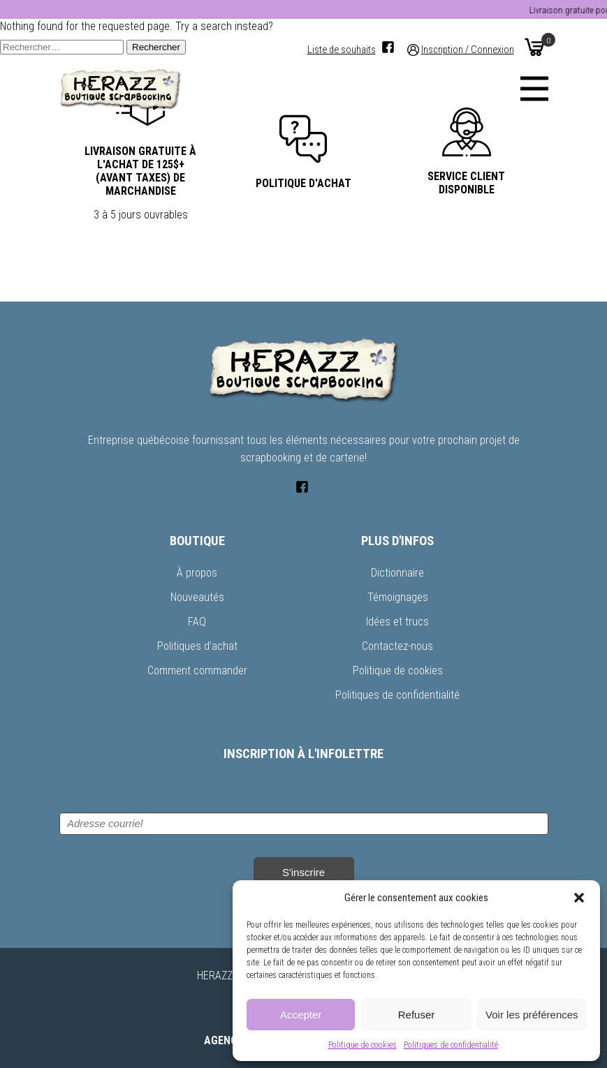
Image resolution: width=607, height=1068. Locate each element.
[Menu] (534, 89)
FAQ (197, 621)
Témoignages (397, 597)
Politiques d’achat (197, 646)
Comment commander (197, 670)
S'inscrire (303, 872)
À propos (197, 572)
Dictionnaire (397, 572)
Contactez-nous (397, 646)
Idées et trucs (397, 621)
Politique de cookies (362, 1045)
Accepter (300, 1015)
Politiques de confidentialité (451, 1045)
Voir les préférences (531, 1015)
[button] (579, 898)
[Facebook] (388, 47)
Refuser (416, 1015)
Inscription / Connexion (467, 50)
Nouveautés (197, 597)
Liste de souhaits (341, 50)
